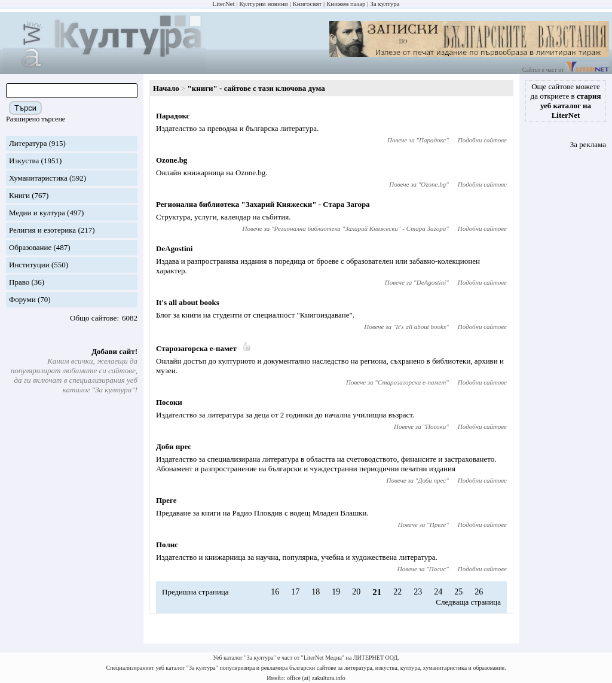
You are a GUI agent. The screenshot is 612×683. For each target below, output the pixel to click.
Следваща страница (468, 601)
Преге (166, 500)
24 (438, 591)
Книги (19, 195)
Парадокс (172, 115)
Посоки (169, 402)
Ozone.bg (171, 159)
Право (19, 282)
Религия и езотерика (42, 229)
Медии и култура (37, 212)
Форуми (22, 299)
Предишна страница (195, 591)
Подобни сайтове (482, 140)
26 (479, 591)
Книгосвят (307, 3)
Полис (167, 544)
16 (275, 591)
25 (458, 591)
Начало (166, 88)
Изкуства (24, 160)
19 (336, 591)
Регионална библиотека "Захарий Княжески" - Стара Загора (263, 204)
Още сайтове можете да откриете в (566, 101)
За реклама (588, 144)
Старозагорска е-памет (196, 348)
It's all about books (187, 302)
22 (397, 591)
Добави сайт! (114, 351)
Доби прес (173, 446)
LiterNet (223, 3)
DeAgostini (174, 248)
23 (418, 591)
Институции (29, 264)
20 (356, 591)
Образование (30, 247)
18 (315, 591)
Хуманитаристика (38, 177)
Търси (25, 107)
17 (295, 591)
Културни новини (263, 3)
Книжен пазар (346, 3)
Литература (28, 143)
